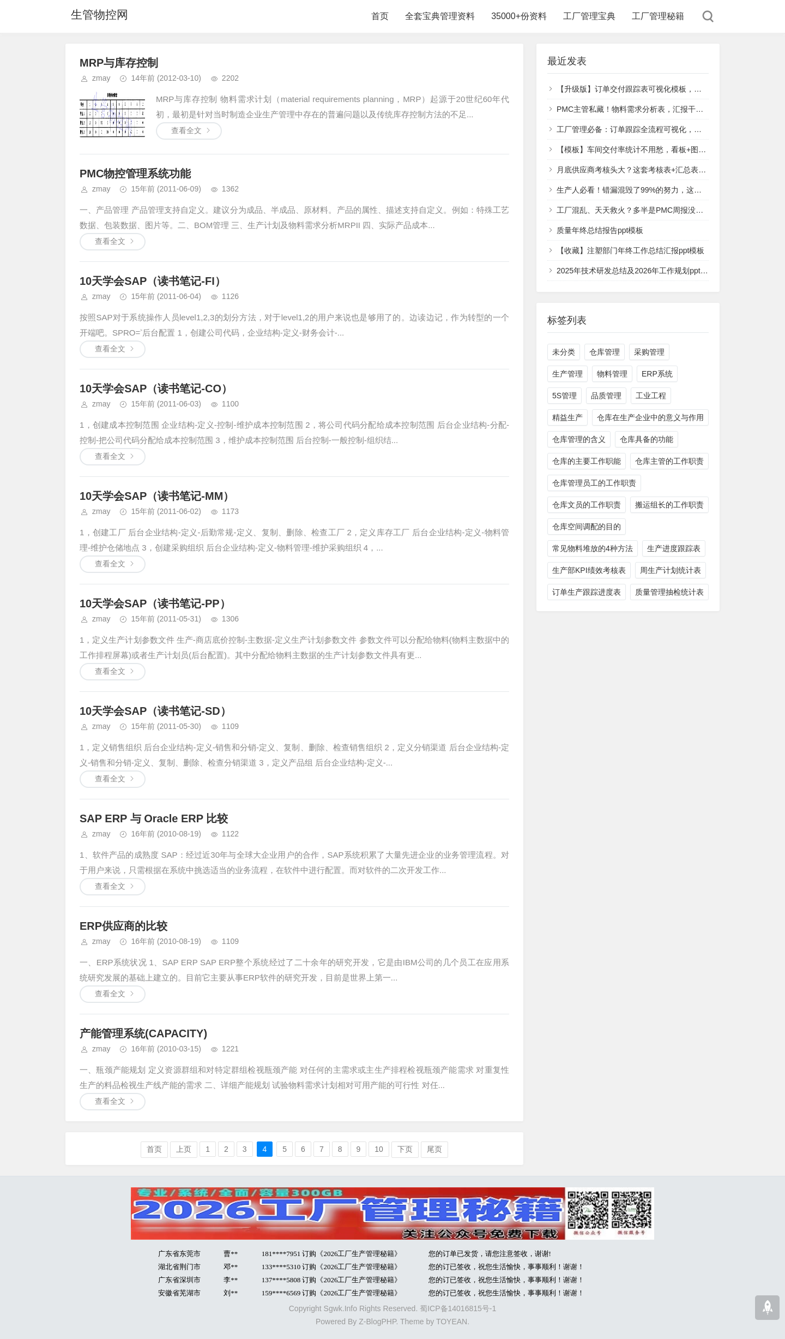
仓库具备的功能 (646, 439)
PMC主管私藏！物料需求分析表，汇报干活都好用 (641, 109)
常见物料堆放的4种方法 (592, 548)
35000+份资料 (519, 16)
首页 (380, 16)
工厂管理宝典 (589, 16)
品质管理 (606, 395)
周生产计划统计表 (670, 570)
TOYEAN (451, 1321)
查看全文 (186, 130)
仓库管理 (604, 352)
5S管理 (564, 395)
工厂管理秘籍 (658, 16)
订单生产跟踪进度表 (586, 592)
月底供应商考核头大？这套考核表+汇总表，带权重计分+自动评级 (668, 169)
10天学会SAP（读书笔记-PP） (155, 603)
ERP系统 (657, 373)
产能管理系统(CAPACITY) (143, 1033)
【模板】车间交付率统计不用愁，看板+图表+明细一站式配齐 (660, 149)
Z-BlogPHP (377, 1321)
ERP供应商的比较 (123, 926)
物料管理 (612, 373)
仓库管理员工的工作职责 (594, 483)
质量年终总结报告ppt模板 (600, 230)
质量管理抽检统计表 (669, 592)
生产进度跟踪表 (674, 548)
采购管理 (649, 352)
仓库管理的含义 (579, 439)
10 (379, 1149)
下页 (405, 1149)
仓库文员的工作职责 (586, 504)
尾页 (434, 1149)
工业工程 (651, 395)
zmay (101, 78)
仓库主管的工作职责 (669, 461)
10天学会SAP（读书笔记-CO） (156, 388)
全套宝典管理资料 (440, 16)
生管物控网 (95, 16)
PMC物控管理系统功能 (135, 174)
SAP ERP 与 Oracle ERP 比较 (154, 818)
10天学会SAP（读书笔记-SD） (155, 711)
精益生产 (567, 417)
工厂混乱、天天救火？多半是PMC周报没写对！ (637, 210)
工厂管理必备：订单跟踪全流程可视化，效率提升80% (648, 129)
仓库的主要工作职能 (586, 461)
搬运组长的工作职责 (669, 504)
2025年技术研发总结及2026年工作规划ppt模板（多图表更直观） (667, 270)
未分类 (563, 352)
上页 (183, 1149)
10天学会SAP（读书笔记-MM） (157, 496)
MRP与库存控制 (119, 63)
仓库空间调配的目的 (586, 526)
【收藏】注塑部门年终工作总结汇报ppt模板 (630, 250)
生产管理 (567, 373)
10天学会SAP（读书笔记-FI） (153, 281)
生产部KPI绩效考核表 (589, 570)
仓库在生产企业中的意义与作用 (650, 417)
